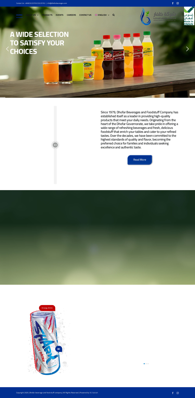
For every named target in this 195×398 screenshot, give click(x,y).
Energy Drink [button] (47, 308)
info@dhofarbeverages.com (57, 3)
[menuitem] (102, 15)
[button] (114, 15)
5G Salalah (94, 392)
